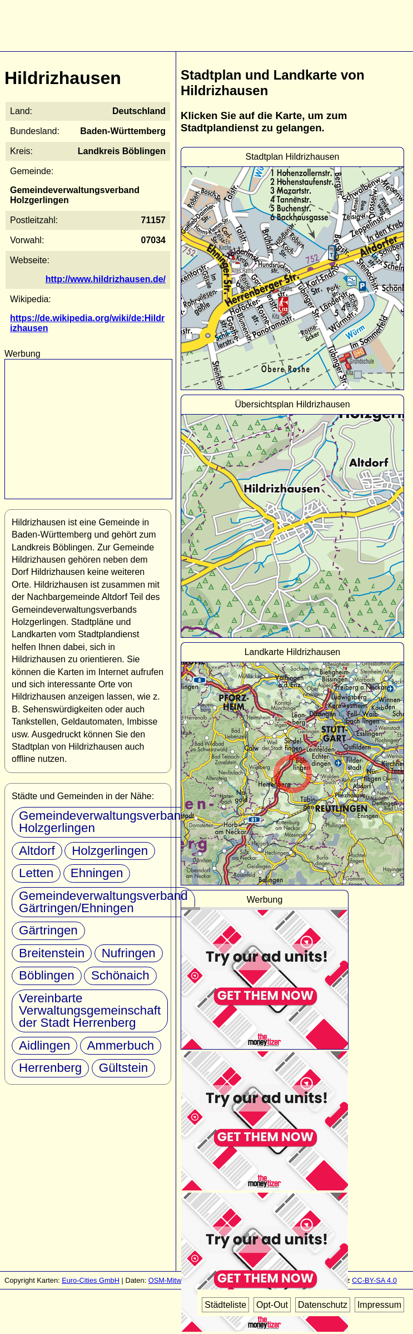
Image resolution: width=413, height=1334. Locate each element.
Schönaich (120, 975)
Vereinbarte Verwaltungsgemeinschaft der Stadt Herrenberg (90, 1010)
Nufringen (129, 953)
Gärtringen (48, 930)
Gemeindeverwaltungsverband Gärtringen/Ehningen (103, 902)
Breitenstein (51, 953)
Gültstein (123, 1068)
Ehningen (97, 873)
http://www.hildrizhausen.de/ (106, 279)
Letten (36, 873)
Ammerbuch (121, 1045)
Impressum (379, 1305)
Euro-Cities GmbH (91, 1280)
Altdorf (37, 851)
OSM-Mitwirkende (176, 1280)
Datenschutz (322, 1305)
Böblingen (46, 975)
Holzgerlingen (110, 851)
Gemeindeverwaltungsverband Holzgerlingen (103, 822)
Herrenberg (50, 1068)
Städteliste (225, 1305)
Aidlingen (44, 1045)
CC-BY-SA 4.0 (374, 1280)
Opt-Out (272, 1305)
